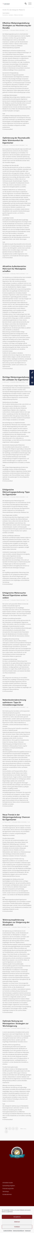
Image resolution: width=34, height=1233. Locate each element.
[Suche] (24, 3)
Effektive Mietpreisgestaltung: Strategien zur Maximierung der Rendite (17, 25)
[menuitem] (24, 3)
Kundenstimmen (7, 1194)
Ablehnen (17, 1222)
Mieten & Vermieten (20, 30)
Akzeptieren (17, 1217)
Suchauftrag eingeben (9, 1185)
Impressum (28, 1230)
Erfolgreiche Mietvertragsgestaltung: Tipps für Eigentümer (16, 492)
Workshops (6, 1191)
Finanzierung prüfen (8, 1188)
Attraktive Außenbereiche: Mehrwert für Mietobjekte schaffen (14, 268)
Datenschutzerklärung (18, 1230)
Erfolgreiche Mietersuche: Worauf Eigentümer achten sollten (15, 595)
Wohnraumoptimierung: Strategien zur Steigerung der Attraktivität (16, 922)
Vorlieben (17, 1226)
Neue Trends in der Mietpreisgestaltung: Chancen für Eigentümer (16, 817)
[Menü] (28, 3)
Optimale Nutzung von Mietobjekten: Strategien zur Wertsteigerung (15, 1023)
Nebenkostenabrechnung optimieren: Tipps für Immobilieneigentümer (14, 702)
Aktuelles (13, 30)
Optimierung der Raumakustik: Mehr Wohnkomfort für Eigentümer (16, 140)
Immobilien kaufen (8, 1182)
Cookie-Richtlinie (7, 1230)
